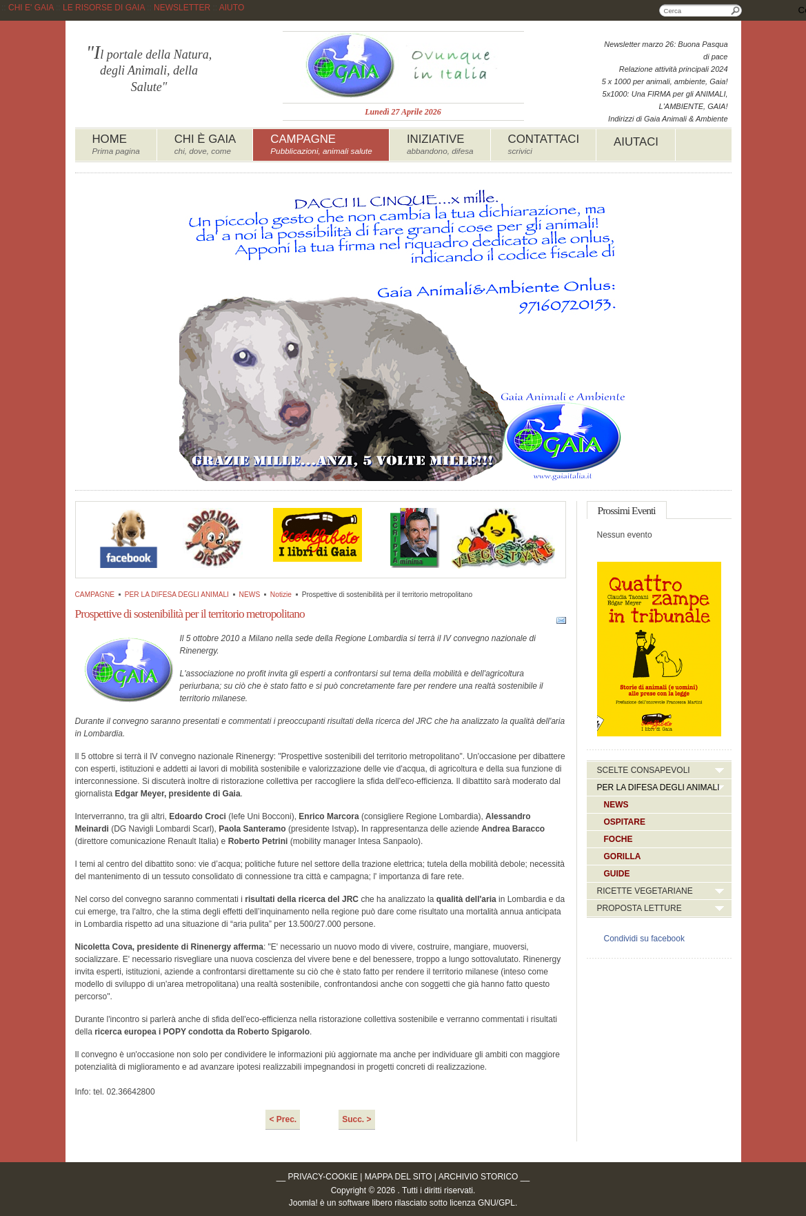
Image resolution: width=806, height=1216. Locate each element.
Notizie (281, 594)
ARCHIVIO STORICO (478, 1176)
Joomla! (303, 1203)
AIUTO (231, 7)
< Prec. (282, 1119)
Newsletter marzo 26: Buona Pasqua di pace (665, 50)
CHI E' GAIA (31, 7)
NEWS (250, 594)
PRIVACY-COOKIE (323, 1176)
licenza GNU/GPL (482, 1203)
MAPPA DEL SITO (398, 1176)
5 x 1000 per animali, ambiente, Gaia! (665, 81)
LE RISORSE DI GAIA (104, 7)
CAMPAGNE (95, 594)
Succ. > (356, 1119)
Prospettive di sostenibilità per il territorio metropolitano (190, 613)
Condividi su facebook (644, 938)
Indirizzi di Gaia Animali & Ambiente (667, 119)
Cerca (735, 10)
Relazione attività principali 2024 (673, 69)
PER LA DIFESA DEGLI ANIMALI (177, 594)
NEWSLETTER (182, 7)
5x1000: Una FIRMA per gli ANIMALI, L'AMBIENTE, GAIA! (665, 100)
